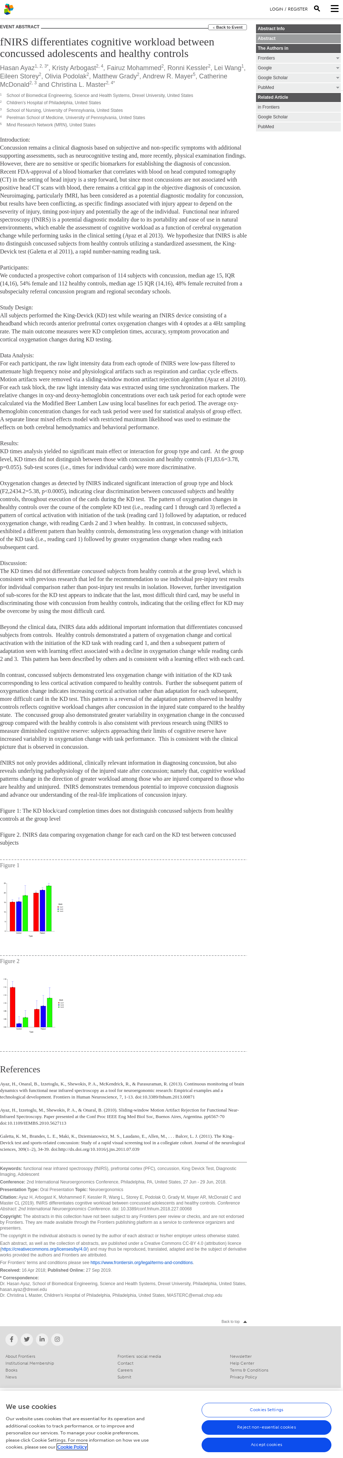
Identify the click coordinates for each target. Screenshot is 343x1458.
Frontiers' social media (139, 1356)
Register (298, 9)
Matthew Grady (115, 76)
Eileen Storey (19, 76)
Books (11, 1370)
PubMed (266, 126)
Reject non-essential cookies (266, 1431)
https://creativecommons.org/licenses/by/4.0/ (44, 1249)
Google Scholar (273, 116)
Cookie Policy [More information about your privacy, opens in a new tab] (72, 1451)
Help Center (242, 1363)
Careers (125, 1370)
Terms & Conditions (249, 1370)
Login (276, 9)
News (11, 1377)
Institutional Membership (29, 1363)
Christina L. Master (78, 84)
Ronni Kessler (188, 68)
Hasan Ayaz (17, 68)
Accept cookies (266, 1448)
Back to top (231, 1322)
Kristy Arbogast (74, 68)
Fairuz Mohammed (134, 68)
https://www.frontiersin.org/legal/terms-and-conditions (142, 1262)
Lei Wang (227, 68)
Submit (124, 1377)
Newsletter (241, 1356)
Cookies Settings (266, 1413)
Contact (125, 1363)
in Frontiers (269, 107)
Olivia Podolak (66, 76)
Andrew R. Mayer (167, 76)
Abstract (267, 38)
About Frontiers (20, 1356)
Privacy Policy (243, 1377)
